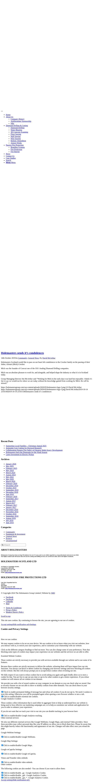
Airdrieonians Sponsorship (21, 121)
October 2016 (11, 514)
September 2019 (12, 490)
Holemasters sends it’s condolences (22, 352)
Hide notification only (21, 624)
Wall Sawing (16, 136)
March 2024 (10, 473)
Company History (17, 119)
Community (22, 358)
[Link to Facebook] (9, 597)
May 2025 (10, 466)
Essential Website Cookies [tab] (11, 656)
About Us (9, 117)
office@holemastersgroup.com (13, 572)
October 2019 (11, 488)
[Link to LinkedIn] (9, 601)
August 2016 (11, 518)
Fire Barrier (15, 152)
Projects (9, 538)
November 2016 (12, 512)
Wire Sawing (16, 139)
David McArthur (48, 358)
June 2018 (10, 494)
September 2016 (12, 516)
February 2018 (11, 497)
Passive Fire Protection (15, 145)
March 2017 (10, 503)
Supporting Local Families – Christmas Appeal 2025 (26, 446)
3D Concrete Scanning (19, 132)
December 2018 (12, 492)
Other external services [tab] (10, 718)
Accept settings (7, 624)
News (8, 154)
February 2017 (11, 505)
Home (8, 115)
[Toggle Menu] (2, 111)
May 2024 (10, 470)
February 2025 (11, 468)
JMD (53, 593)
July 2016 (9, 520)
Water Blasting (16, 130)
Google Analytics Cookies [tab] (11, 699)
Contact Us (10, 156)
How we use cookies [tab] (9, 639)
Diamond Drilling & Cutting (17, 126)
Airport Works (16, 143)
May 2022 (10, 477)
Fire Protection (16, 149)
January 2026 (11, 464)
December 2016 (12, 510)
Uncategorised (11, 541)
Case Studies (11, 158)
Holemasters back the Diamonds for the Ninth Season (26, 452)
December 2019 (12, 486)
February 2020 (11, 483)
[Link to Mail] (7, 604)
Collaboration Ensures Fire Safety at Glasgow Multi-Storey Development (34, 450)
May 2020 (10, 479)
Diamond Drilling (17, 128)
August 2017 (11, 501)
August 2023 (11, 475)
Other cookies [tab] (6, 764)
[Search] (8, 160)
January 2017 (11, 507)
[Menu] (11, 162)
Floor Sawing (16, 134)
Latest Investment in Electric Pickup (20, 454)
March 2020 (10, 481)
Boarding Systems (18, 147)
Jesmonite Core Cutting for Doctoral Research (23, 448)
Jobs (12, 123)
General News (33, 358)
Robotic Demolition (18, 141)
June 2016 (10, 523)
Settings (33, 624)
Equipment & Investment (15, 534)
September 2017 (12, 499)
